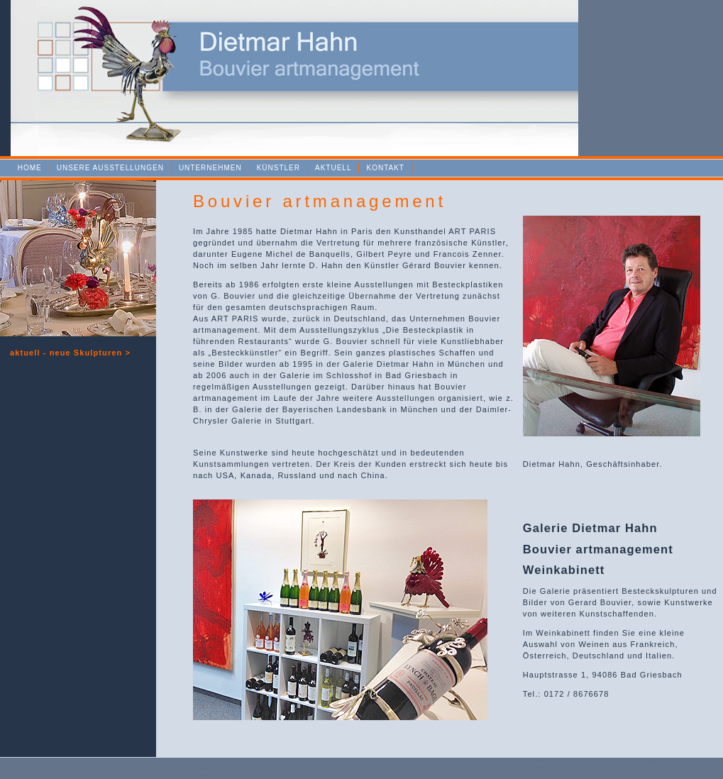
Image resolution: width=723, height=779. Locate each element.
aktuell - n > (70, 352)
